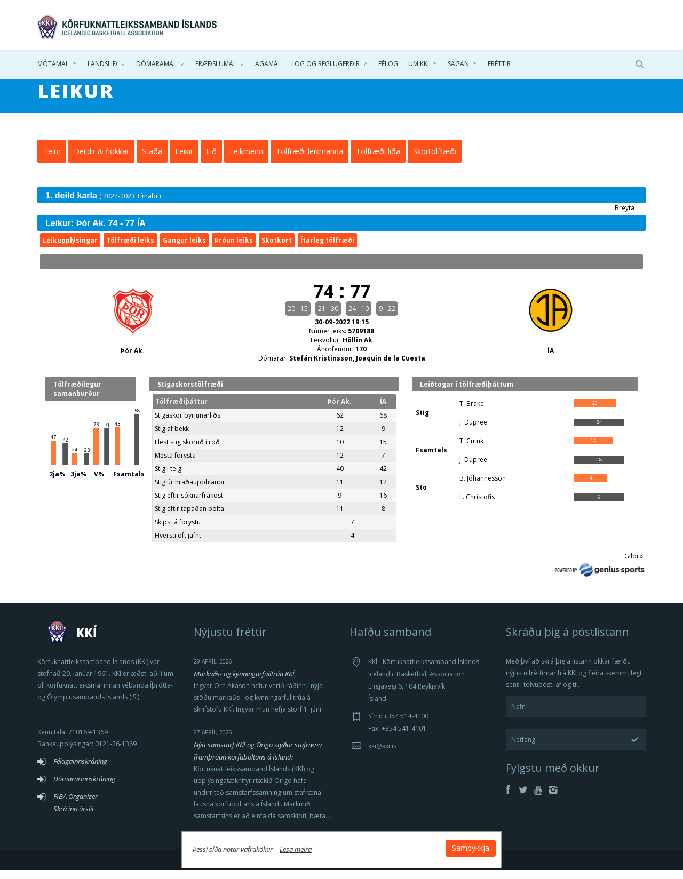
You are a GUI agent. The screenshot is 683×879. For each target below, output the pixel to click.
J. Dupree (473, 431)
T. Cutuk (471, 449)
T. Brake (471, 412)
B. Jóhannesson (482, 487)
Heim (52, 160)
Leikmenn (246, 160)
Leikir (184, 160)
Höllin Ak (357, 349)
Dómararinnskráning (84, 788)
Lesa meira (296, 849)
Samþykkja (470, 848)
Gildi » (633, 565)
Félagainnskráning (80, 770)
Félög (388, 63)
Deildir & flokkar (101, 160)
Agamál (268, 63)
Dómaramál (156, 63)
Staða (152, 160)
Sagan (458, 63)
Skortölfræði (434, 160)
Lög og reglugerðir (325, 63)
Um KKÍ (418, 63)
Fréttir (499, 63)
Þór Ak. (133, 359)
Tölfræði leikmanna (309, 160)
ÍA (550, 359)
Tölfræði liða (378, 160)
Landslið (102, 63)
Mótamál (53, 63)
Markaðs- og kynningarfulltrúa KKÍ (244, 683)
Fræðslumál (215, 63)
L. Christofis (477, 505)
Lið (211, 160)
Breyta (624, 216)
